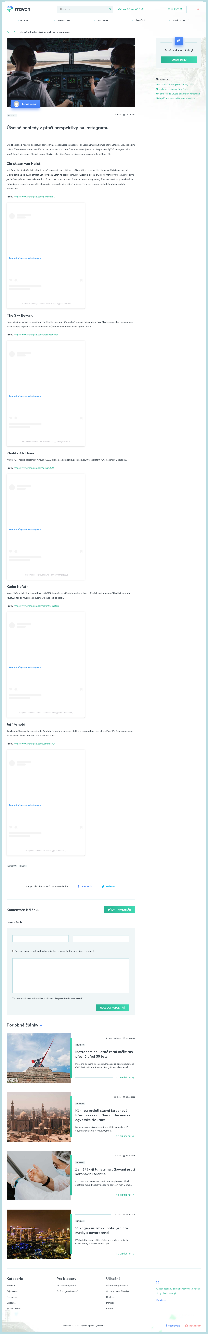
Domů (8, 32)
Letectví (12, 866)
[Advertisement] (178, 128)
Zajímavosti (64, 20)
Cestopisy (103, 20)
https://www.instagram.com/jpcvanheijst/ (34, 196)
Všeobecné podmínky (117, 1285)
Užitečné (141, 20)
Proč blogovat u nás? (67, 1291)
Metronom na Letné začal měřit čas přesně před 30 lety (104, 1054)
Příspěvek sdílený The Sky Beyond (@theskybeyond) (46, 441)
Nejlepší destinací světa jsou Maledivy (175, 98)
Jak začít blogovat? (66, 1285)
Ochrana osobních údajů (118, 1291)
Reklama (110, 1297)
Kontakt (110, 1308)
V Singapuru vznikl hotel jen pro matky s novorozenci (101, 1230)
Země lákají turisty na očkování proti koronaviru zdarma (105, 1171)
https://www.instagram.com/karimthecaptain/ (37, 606)
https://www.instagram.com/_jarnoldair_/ (34, 743)
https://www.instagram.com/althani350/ (34, 468)
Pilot (22, 866)
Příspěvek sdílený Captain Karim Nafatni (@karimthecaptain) (45, 713)
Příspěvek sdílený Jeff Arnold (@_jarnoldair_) (46, 850)
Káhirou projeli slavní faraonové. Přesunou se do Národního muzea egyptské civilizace (102, 1115)
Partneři (110, 1302)
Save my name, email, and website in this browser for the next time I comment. (55, 951)
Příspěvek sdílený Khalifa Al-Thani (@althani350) (46, 575)
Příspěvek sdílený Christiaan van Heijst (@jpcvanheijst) (45, 303)
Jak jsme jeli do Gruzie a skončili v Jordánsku (178, 93)
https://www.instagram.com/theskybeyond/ (36, 334)
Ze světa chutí (181, 20)
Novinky (25, 20)
